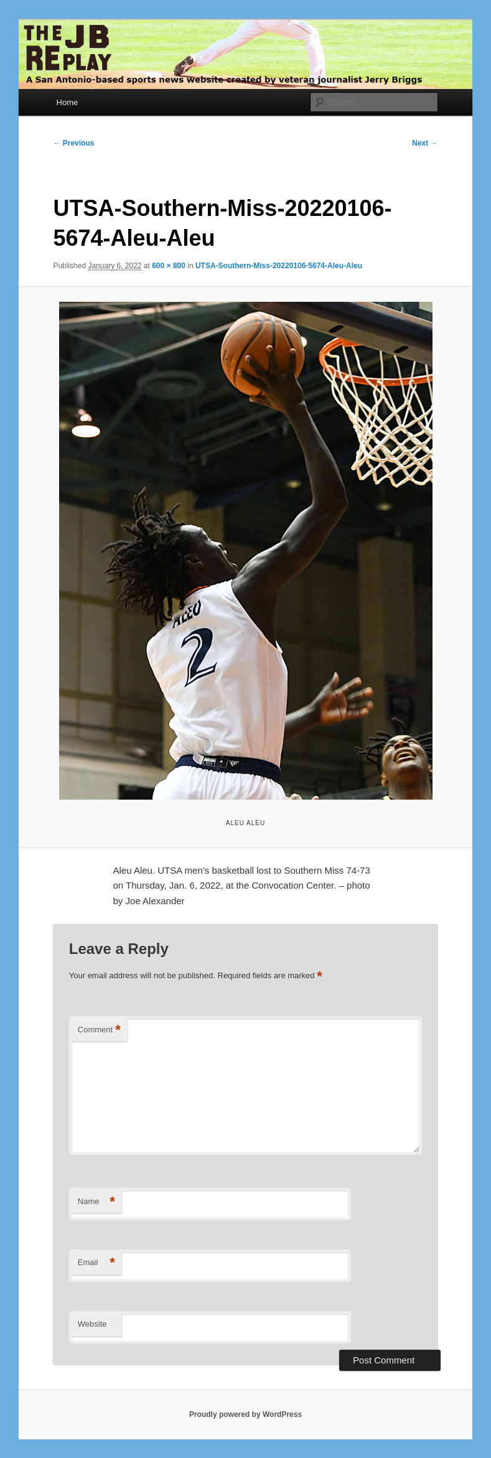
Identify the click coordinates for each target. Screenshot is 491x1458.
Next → (424, 143)
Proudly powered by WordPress (245, 1414)
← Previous (73, 143)
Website (92, 1324)
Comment (99, 1030)
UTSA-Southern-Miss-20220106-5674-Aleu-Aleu (278, 265)
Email (96, 1263)
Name (96, 1202)
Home (67, 102)
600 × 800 (168, 265)
